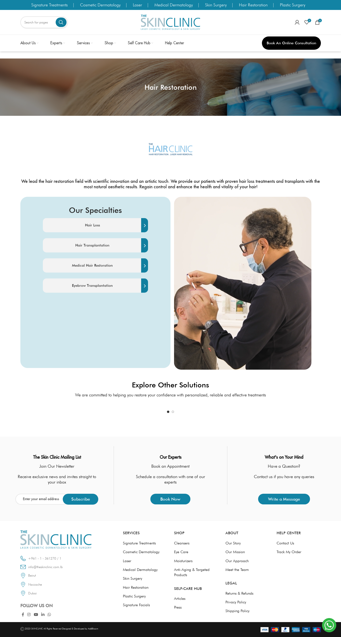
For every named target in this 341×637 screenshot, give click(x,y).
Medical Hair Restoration (110, 265)
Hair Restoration (253, 4)
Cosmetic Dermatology (100, 4)
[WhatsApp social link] (49, 614)
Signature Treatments (49, 4)
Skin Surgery (216, 4)
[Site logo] (170, 22)
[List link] (64, 575)
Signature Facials (136, 605)
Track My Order (289, 552)
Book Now (170, 499)
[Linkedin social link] (43, 614)
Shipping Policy (237, 611)
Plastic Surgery (292, 4)
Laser (137, 4)
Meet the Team (237, 569)
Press (178, 607)
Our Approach (237, 561)
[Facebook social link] (23, 614)
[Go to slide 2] (173, 412)
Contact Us (285, 543)
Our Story (233, 543)
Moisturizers (183, 561)
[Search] (44, 22)
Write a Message (284, 499)
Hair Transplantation (111, 245)
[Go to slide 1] (168, 412)
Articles (179, 598)
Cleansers (181, 543)
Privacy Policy (235, 602)
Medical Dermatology (173, 4)
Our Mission (235, 552)
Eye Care (181, 552)
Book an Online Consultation (291, 43)
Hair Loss (116, 225)
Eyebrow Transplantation (110, 285)
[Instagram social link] (29, 614)
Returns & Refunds (239, 593)
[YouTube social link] (36, 614)
